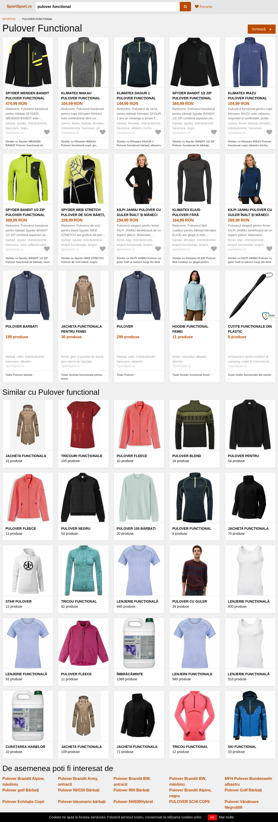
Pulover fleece (21, 528)
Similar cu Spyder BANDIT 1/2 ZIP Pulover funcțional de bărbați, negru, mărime (193, 145)
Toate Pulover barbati (19, 374)
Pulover (125, 326)
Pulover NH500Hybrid (133, 802)
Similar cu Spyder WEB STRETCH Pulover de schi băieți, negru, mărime (82, 262)
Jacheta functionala (81, 747)
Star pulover (19, 601)
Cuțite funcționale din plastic (250, 329)
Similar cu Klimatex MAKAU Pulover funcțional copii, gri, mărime (79, 145)
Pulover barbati (22, 326)
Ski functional (242, 747)
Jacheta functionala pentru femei (81, 329)
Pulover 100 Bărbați (136, 528)
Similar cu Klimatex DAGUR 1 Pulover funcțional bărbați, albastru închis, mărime (139, 145)
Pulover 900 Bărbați (131, 790)
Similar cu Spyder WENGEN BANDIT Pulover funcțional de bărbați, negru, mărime (24, 145)
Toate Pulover (125, 374)
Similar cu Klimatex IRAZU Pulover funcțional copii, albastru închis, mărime (250, 145)
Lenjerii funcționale (192, 674)
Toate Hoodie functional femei (191, 374)
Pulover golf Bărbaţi (20, 790)
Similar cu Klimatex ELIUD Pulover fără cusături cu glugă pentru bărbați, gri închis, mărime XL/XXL (194, 262)
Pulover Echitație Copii (23, 802)
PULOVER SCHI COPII (189, 802)
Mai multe (226, 817)
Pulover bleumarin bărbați (81, 802)
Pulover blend (186, 456)
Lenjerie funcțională (137, 601)
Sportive (9, 19)
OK (212, 817)
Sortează (259, 29)
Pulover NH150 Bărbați (78, 790)
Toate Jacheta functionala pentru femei (81, 376)
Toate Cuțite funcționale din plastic (250, 374)
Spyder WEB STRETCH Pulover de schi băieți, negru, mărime (83, 215)
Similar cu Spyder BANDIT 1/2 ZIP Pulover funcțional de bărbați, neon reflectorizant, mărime (28, 262)
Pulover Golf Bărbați (243, 790)
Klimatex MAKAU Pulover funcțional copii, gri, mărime (80, 98)
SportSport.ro (19, 6)
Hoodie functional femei (190, 329)
